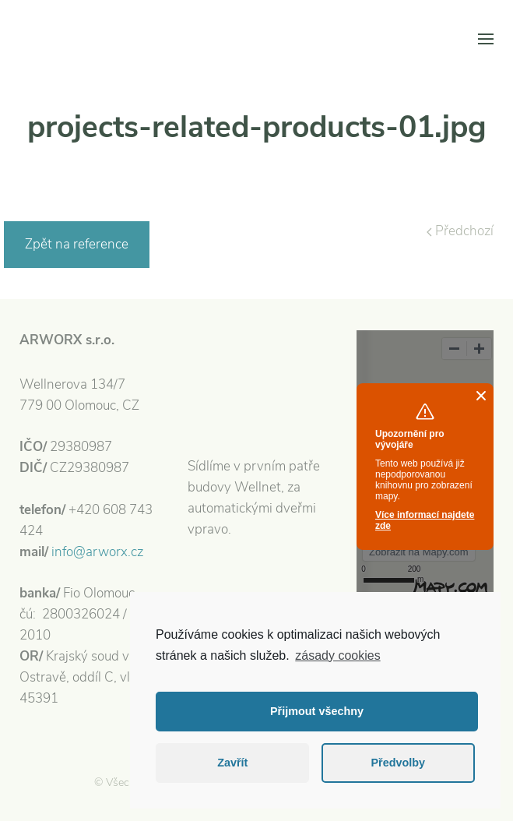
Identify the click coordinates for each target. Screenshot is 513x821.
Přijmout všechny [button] (317, 711)
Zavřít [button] (232, 762)
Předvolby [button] (398, 762)
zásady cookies (337, 655)
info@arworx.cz (97, 552)
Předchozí (460, 231)
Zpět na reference (76, 244)
